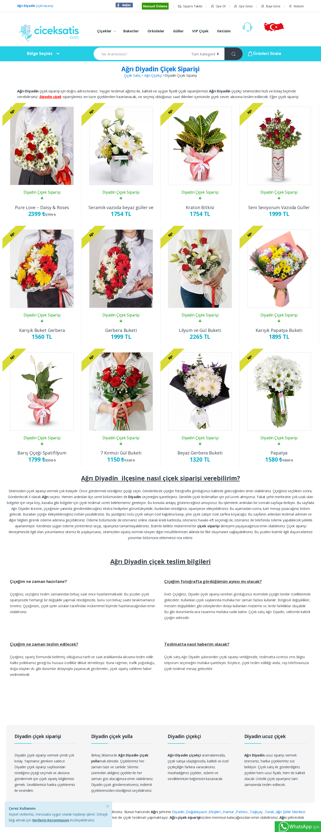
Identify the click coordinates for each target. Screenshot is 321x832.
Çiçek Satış (132, 75)
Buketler (131, 30)
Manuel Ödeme (155, 6)
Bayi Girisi (270, 6)
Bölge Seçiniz (39, 53)
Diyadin (178, 811)
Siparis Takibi (190, 6)
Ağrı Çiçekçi (153, 75)
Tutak (270, 811)
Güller (178, 30)
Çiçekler (104, 30)
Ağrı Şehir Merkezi (290, 811)
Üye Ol (217, 6)
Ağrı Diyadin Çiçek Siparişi (160, 68)
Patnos (242, 811)
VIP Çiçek (200, 30)
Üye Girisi (243, 6)
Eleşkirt (215, 811)
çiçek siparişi (35, 6)
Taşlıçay (257, 811)
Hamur (229, 811)
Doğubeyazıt (197, 811)
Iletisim (296, 6)
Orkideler (156, 30)
